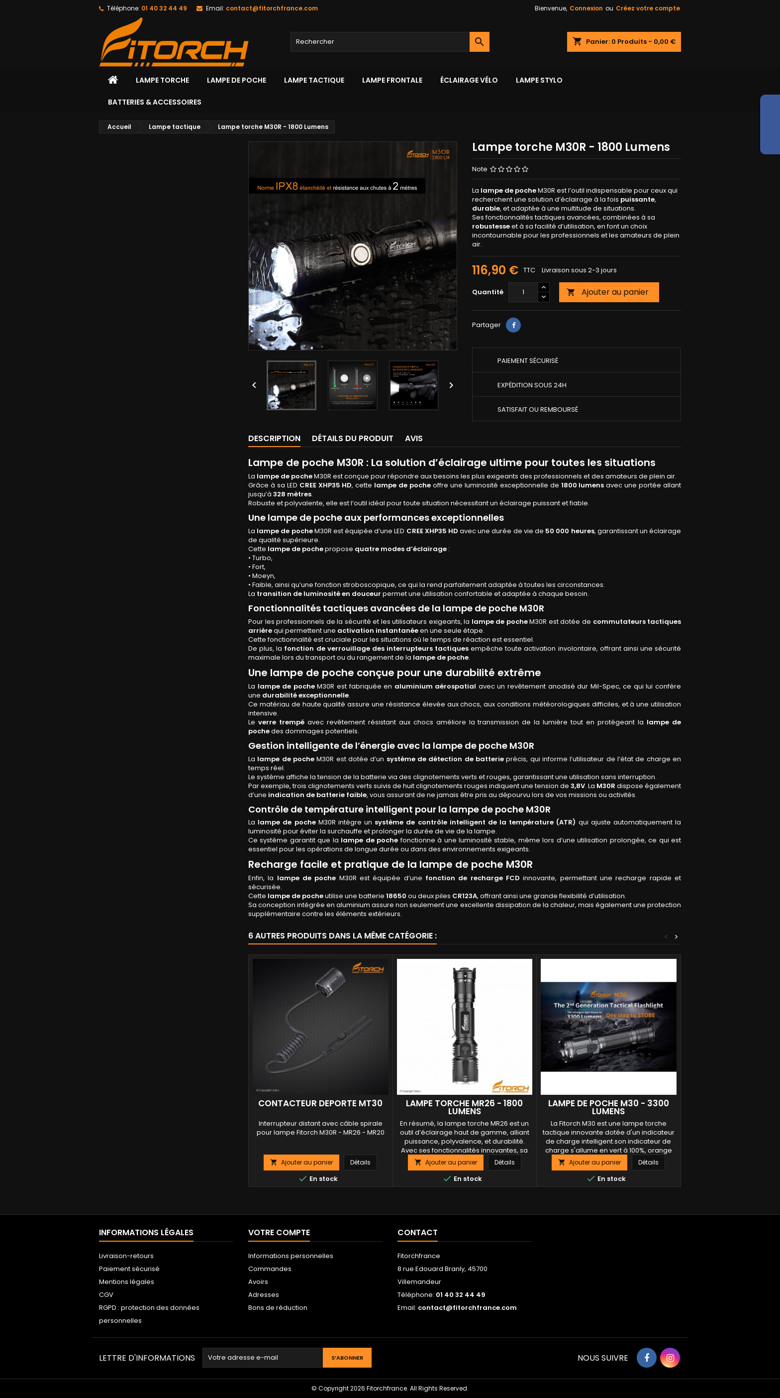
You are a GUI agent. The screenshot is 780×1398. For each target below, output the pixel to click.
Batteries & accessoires (154, 102)
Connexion (586, 8)
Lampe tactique (314, 80)
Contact (417, 1232)
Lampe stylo (539, 80)
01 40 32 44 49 (164, 8)
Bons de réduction (277, 1307)
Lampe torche (162, 80)
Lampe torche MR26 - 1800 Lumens (464, 1107)
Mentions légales (126, 1281)
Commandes (270, 1269)
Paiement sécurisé (129, 1269)
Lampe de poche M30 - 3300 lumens (608, 1107)
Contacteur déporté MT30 (320, 1103)
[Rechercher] (390, 42)
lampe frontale (392, 80)
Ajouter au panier (608, 292)
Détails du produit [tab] (352, 438)
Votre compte (279, 1232)
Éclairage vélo (469, 80)
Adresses (263, 1294)
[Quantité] (523, 292)
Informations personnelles (290, 1256)
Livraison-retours (126, 1256)
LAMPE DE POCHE (236, 80)
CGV (106, 1294)
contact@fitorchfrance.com (272, 8)
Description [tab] (274, 438)
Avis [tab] (414, 438)
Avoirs (258, 1281)
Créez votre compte (648, 8)
